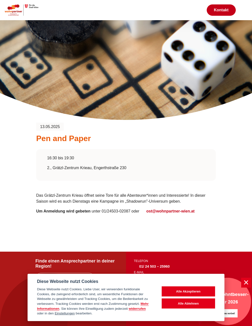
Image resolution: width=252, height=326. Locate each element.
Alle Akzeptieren (188, 291)
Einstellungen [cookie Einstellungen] (65, 313)
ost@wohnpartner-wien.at (170, 211)
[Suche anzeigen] (197, 10)
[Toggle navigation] (244, 10)
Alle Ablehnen (188, 303)
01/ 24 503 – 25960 (154, 266)
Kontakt (221, 10)
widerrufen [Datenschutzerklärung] (137, 308)
